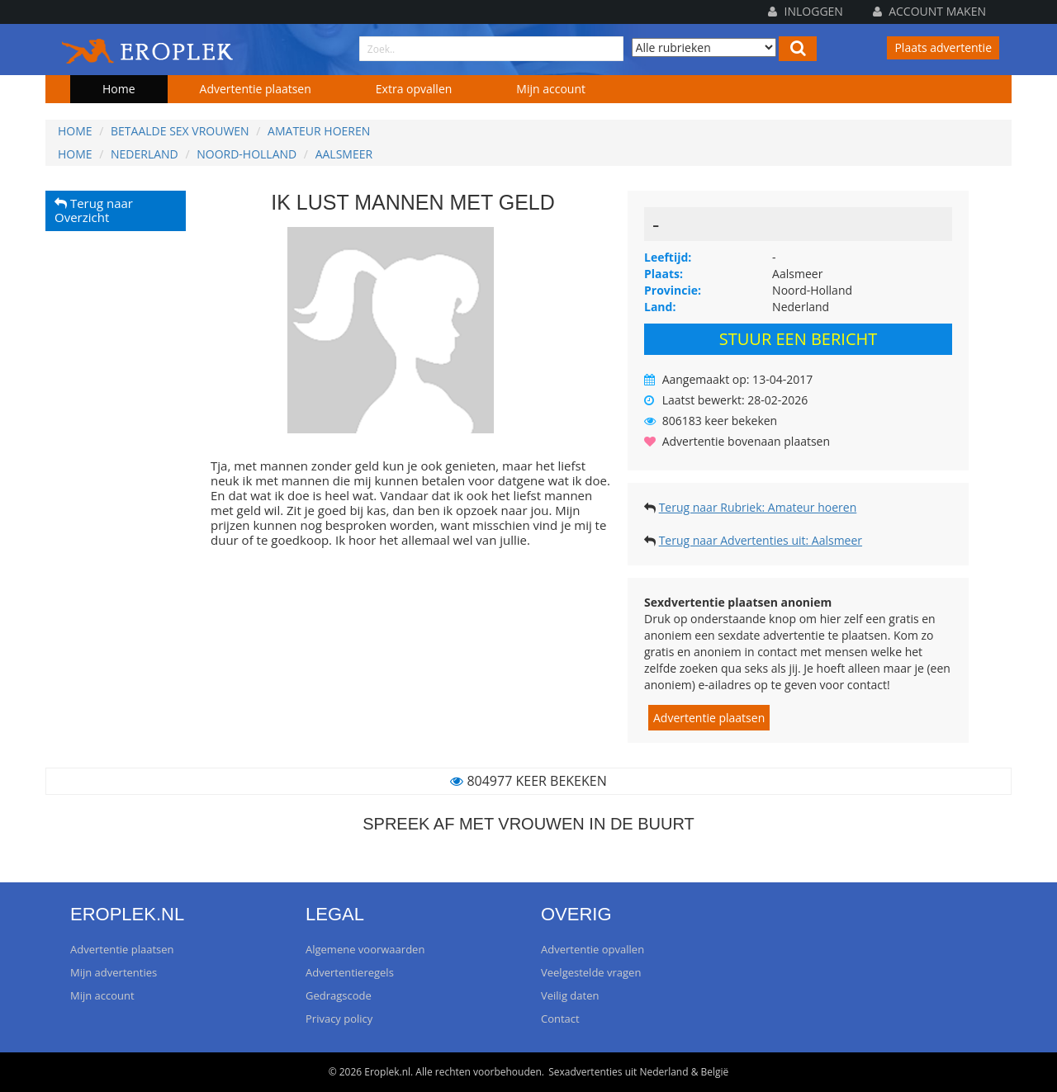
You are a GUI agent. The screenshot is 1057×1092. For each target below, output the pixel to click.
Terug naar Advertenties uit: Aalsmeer (760, 540)
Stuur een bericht (798, 339)
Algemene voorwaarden (365, 949)
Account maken (929, 11)
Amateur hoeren (319, 131)
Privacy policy (339, 1018)
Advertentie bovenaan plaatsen (746, 441)
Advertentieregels (350, 972)
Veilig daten (570, 995)
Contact (560, 1018)
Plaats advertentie (943, 47)
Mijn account (550, 89)
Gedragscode (339, 995)
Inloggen (805, 11)
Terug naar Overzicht (94, 210)
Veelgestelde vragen (591, 972)
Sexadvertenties (585, 1072)
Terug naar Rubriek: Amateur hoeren (758, 507)
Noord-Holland (246, 154)
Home (118, 89)
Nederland (144, 154)
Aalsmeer (343, 154)
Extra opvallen (414, 89)
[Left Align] (798, 48)
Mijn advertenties (113, 972)
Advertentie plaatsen (255, 89)
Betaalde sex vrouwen (180, 131)
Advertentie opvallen (592, 949)
